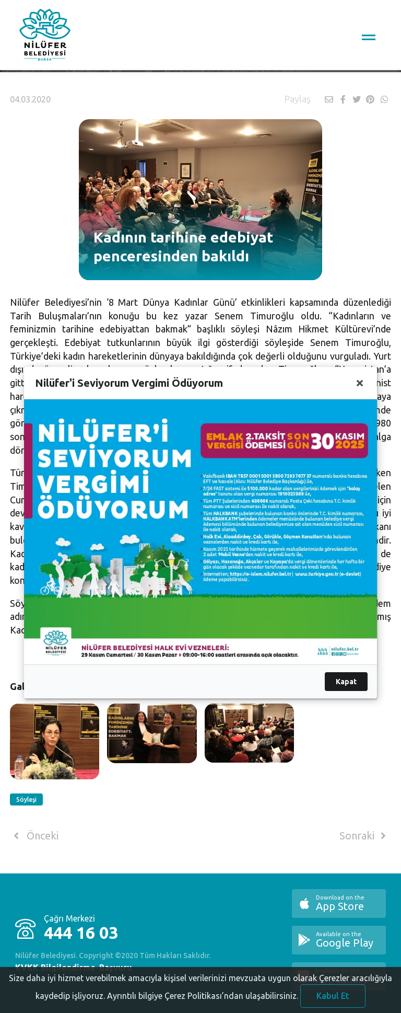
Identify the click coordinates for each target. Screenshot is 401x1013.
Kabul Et (332, 998)
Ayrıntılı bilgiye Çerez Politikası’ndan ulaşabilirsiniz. (202, 998)
